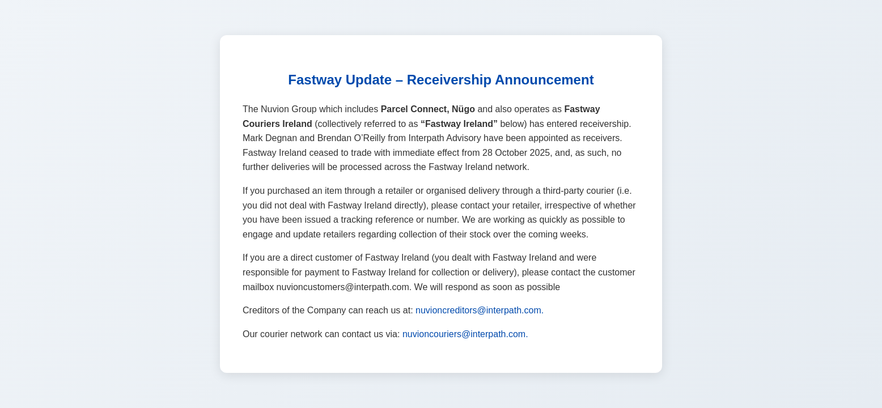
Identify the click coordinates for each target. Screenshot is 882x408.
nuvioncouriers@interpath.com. (465, 334)
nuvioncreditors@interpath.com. (479, 310)
